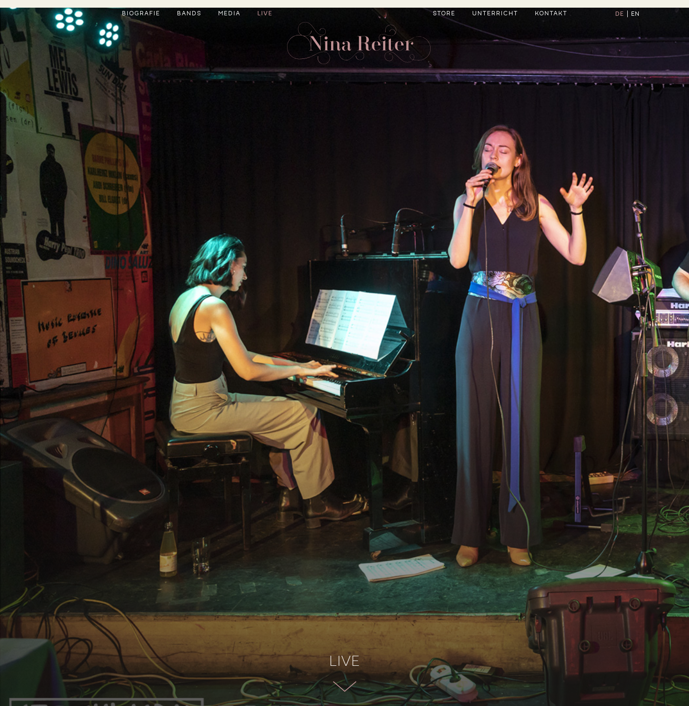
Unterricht (495, 36)
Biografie (141, 36)
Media (229, 36)
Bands (189, 36)
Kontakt (551, 36)
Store (444, 36)
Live (265, 36)
